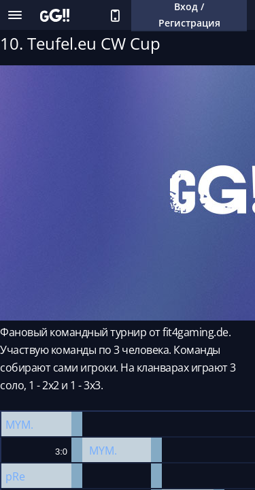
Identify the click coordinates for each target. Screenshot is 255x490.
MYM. (19, 424)
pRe (15, 476)
